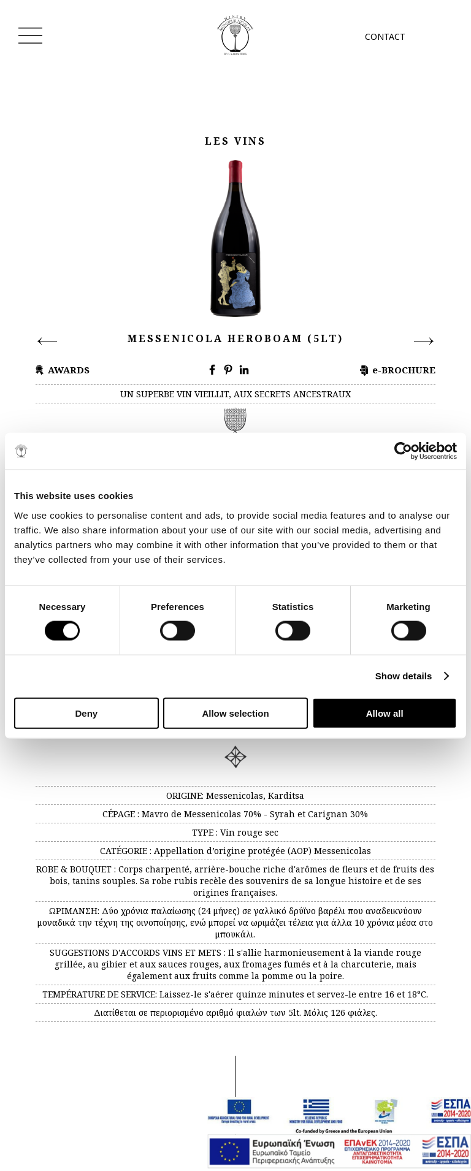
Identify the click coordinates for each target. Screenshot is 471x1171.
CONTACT (385, 36)
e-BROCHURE (403, 370)
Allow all (385, 713)
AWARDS (69, 370)
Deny (86, 713)
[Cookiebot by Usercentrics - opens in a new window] (403, 451)
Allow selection (235, 713)
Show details (403, 676)
